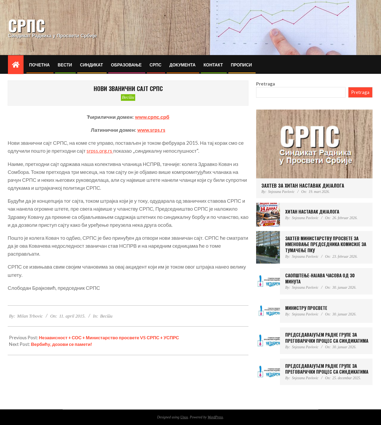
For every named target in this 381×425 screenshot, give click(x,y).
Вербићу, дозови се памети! (61, 344)
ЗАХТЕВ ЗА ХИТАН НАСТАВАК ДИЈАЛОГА (302, 185)
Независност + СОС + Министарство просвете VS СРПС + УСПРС (109, 337)
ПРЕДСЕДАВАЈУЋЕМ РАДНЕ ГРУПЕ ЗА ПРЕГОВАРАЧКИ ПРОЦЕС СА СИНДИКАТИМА (326, 337)
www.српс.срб (152, 117)
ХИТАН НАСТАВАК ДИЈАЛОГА (312, 211)
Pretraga (265, 84)
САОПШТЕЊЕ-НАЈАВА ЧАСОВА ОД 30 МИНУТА (320, 278)
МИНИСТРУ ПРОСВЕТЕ (306, 308)
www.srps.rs (151, 130)
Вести (128, 97)
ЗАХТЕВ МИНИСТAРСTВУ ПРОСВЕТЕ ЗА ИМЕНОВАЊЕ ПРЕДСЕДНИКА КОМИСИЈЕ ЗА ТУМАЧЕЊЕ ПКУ (325, 244)
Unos (184, 417)
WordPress (215, 417)
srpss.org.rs (100, 151)
